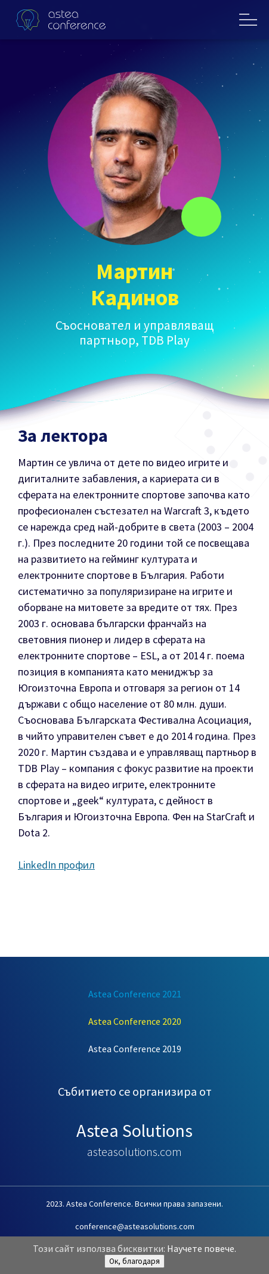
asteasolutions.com (134, 1151)
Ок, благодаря (134, 1261)
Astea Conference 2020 (134, 1021)
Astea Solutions (134, 1130)
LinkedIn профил (56, 865)
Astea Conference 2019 (134, 1049)
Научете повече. (201, 1248)
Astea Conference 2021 (134, 994)
